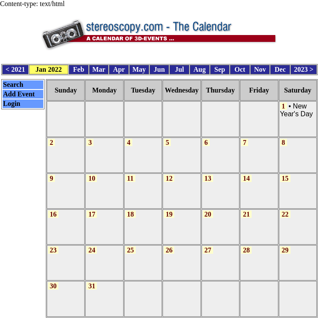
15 (285, 174)
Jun (159, 68)
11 (130, 174)
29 (285, 244)
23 (53, 244)
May (139, 68)
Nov (260, 68)
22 (285, 209)
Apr (119, 68)
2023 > (303, 68)
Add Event (19, 92)
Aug (199, 68)
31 (91, 279)
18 (130, 209)
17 (91, 209)
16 (53, 209)
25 (130, 244)
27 (207, 244)
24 (91, 244)
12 (169, 174)
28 (246, 244)
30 (53, 279)
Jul (179, 68)
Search (13, 82)
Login (11, 101)
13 (207, 174)
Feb (78, 68)
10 (91, 174)
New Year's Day (296, 107)
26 (169, 244)
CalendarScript (178, 314)
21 (246, 209)
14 (246, 174)
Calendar (135, 314)
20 (207, 209)
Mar (98, 68)
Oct (240, 68)
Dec (280, 68)
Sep (219, 68)
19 (169, 209)
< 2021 (15, 68)
